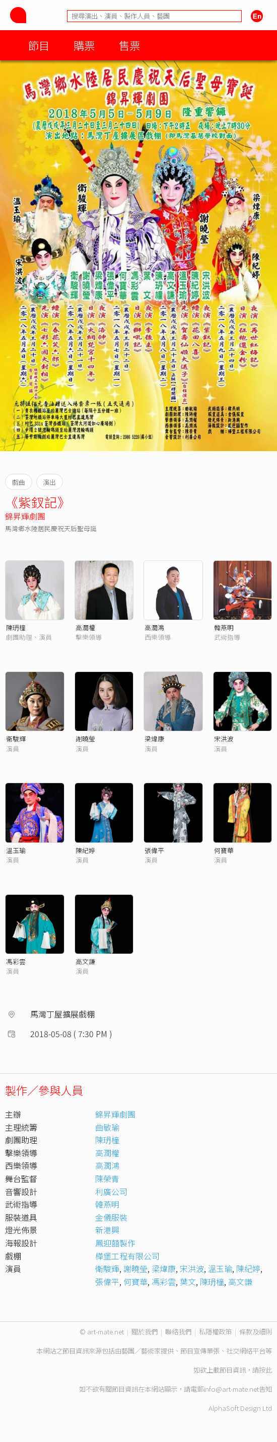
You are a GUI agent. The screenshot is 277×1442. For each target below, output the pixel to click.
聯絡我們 (178, 1331)
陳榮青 (107, 1178)
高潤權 (85, 627)
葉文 (188, 1282)
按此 (265, 1370)
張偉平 (154, 850)
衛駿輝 (107, 1268)
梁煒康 (154, 738)
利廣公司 (111, 1191)
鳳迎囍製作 (115, 1243)
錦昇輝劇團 (25, 516)
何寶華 (224, 850)
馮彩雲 (16, 961)
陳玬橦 (16, 627)
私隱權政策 (215, 1331)
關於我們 (144, 1331)
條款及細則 (255, 1331)
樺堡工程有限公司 (127, 1256)
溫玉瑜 (16, 850)
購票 (84, 45)
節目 (38, 45)
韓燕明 (224, 627)
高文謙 (85, 961)
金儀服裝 (111, 1217)
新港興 (107, 1230)
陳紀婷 (85, 850)
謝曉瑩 (85, 738)
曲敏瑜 (107, 1127)
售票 (129, 45)
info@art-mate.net (231, 1389)
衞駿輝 (16, 738)
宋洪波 (224, 738)
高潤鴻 (154, 627)
